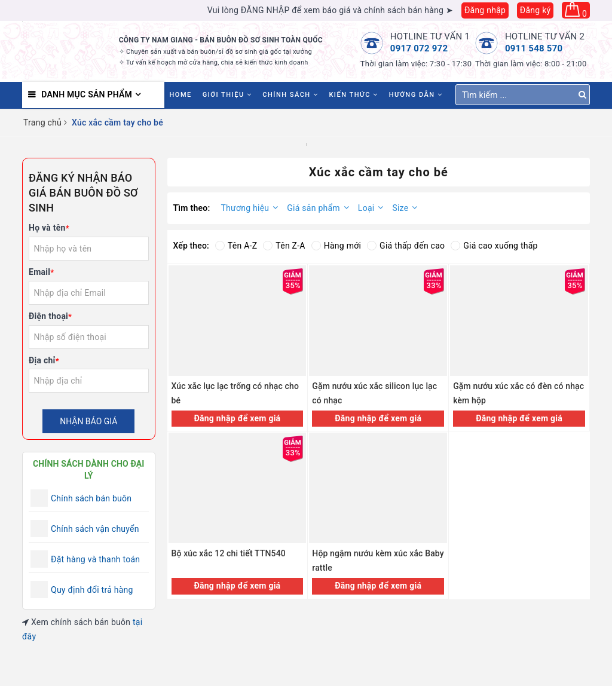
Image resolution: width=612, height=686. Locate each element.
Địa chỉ (44, 360)
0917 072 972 (419, 48)
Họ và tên (49, 227)
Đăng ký (535, 10)
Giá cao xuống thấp (494, 245)
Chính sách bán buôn (91, 498)
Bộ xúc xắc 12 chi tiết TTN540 (229, 553)
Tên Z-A (284, 245)
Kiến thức (353, 95)
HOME (181, 95)
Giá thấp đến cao (406, 245)
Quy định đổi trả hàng (92, 590)
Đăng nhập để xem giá (237, 418)
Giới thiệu (227, 95)
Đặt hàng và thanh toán (95, 559)
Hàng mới (336, 245)
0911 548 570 (534, 48)
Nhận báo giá (88, 421)
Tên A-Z (236, 245)
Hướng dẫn (416, 95)
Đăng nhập (485, 10)
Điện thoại (50, 316)
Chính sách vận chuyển (95, 529)
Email (41, 272)
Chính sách (290, 95)
